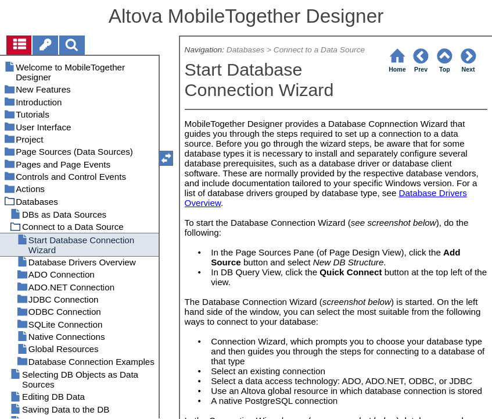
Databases (245, 49)
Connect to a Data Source (319, 49)
